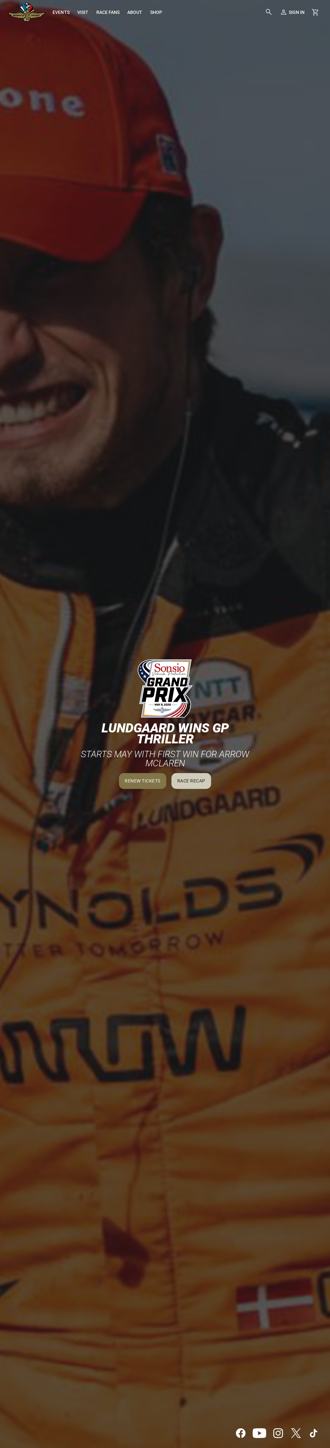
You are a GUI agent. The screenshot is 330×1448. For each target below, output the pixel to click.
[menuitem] (61, 12)
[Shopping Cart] (315, 12)
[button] (268, 12)
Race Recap (191, 780)
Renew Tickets (142, 780)
